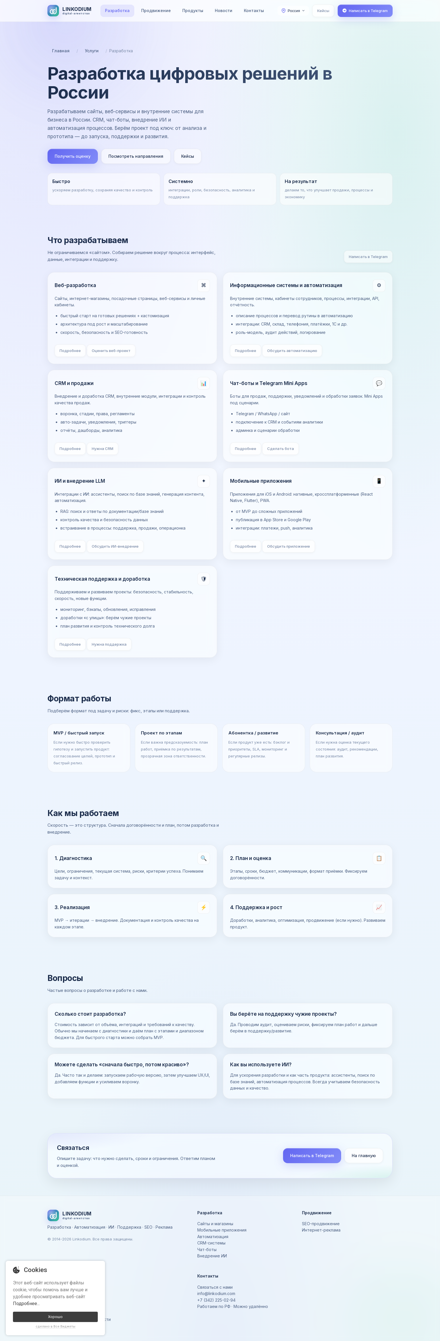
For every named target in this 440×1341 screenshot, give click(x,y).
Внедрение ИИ (212, 1255)
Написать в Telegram (368, 256)
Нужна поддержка (109, 644)
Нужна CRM (102, 448)
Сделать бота (280, 448)
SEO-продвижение (321, 1223)
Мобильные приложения (221, 1230)
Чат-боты (207, 1249)
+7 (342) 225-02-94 (216, 1300)
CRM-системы (211, 1242)
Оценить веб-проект (111, 350)
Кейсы (323, 10)
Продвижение (156, 10)
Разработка (117, 10)
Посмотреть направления (135, 156)
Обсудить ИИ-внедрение (115, 546)
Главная (61, 50)
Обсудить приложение (288, 546)
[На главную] (69, 10)
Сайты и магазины (215, 1223)
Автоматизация (212, 1236)
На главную (364, 1155)
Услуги (92, 50)
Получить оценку (73, 156)
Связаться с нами (215, 1287)
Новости (223, 10)
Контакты (254, 10)
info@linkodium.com (216, 1293)
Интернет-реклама (321, 1230)
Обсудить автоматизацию (292, 350)
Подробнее (70, 350)
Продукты (192, 10)
